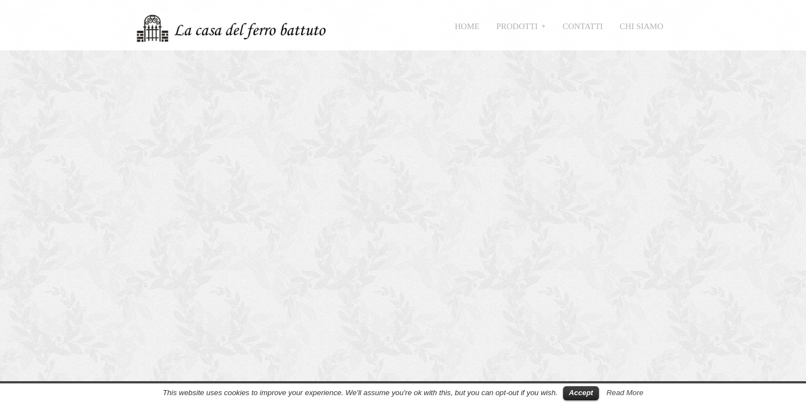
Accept (581, 392)
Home (467, 26)
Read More (624, 392)
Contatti (583, 26)
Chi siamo (641, 26)
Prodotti (517, 26)
